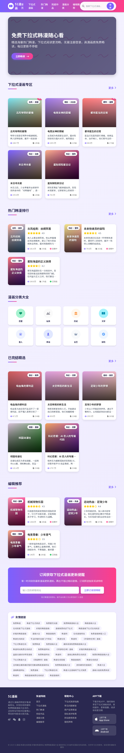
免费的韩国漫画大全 (100, 654)
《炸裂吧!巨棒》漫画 (91, 638)
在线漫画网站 (79, 633)
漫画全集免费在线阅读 (76, 654)
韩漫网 (64, 633)
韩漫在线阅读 (18, 638)
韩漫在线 (61, 638)
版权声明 (68, 721)
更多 (112, 88)
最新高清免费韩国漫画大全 (75, 644)
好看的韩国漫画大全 (87, 649)
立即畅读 (22, 56)
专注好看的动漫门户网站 (41, 638)
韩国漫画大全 (90, 623)
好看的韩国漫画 (42, 628)
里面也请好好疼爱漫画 (22, 654)
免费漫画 (34, 670)
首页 (22, 6)
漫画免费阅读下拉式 (64, 628)
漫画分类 (65, 6)
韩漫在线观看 (59, 659)
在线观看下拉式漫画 (21, 628)
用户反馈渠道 (70, 709)
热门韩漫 (44, 6)
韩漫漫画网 (54, 675)
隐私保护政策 (70, 713)
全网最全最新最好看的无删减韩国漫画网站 (31, 665)
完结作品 (54, 6)
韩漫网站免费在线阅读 (22, 649)
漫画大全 (36, 633)
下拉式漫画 (31, 6)
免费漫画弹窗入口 (98, 633)
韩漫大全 (101, 665)
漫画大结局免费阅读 (100, 670)
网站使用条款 (70, 717)
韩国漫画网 (51, 633)
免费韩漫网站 (43, 649)
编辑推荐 (76, 6)
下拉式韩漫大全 (19, 659)
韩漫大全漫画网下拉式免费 (75, 670)
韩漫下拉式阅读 (33, 623)
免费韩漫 (17, 623)
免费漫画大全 (51, 644)
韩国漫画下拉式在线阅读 (89, 628)
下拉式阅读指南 (71, 701)
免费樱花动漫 (51, 623)
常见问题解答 (70, 705)
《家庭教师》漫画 (40, 659)
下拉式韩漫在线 (19, 644)
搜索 (110, 6)
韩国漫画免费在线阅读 (34, 675)
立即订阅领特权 (92, 590)
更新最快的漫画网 (83, 665)
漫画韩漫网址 (18, 670)
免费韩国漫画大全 (71, 623)
